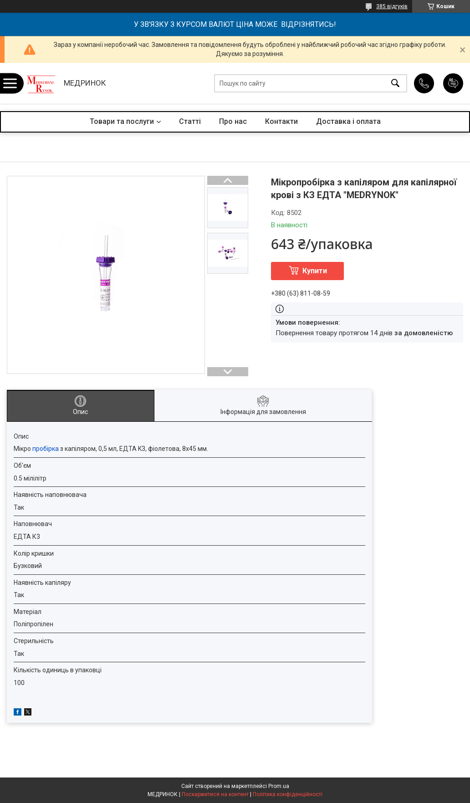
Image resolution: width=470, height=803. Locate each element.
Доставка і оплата (348, 121)
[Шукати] (395, 83)
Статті (190, 121)
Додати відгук (453, 83)
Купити (314, 270)
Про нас (233, 121)
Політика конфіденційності (287, 794)
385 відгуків (392, 6)
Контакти (281, 121)
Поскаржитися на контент (215, 794)
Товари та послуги (122, 121)
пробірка (45, 448)
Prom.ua (278, 786)
